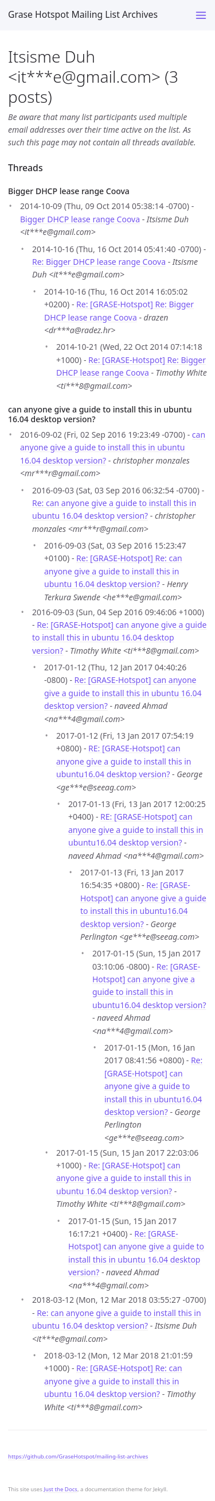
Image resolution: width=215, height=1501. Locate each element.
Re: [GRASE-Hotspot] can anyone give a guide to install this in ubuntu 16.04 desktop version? (119, 637)
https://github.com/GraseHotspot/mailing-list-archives (78, 1456)
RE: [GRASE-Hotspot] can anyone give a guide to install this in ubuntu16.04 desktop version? (123, 761)
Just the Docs (60, 1489)
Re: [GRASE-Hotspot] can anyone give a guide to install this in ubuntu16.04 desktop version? (153, 1086)
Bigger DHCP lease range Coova (80, 219)
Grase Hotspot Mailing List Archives (83, 14)
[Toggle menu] (201, 15)
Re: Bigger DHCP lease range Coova (99, 261)
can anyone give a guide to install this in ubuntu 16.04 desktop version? (112, 447)
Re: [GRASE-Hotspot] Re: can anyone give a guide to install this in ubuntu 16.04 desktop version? (113, 571)
